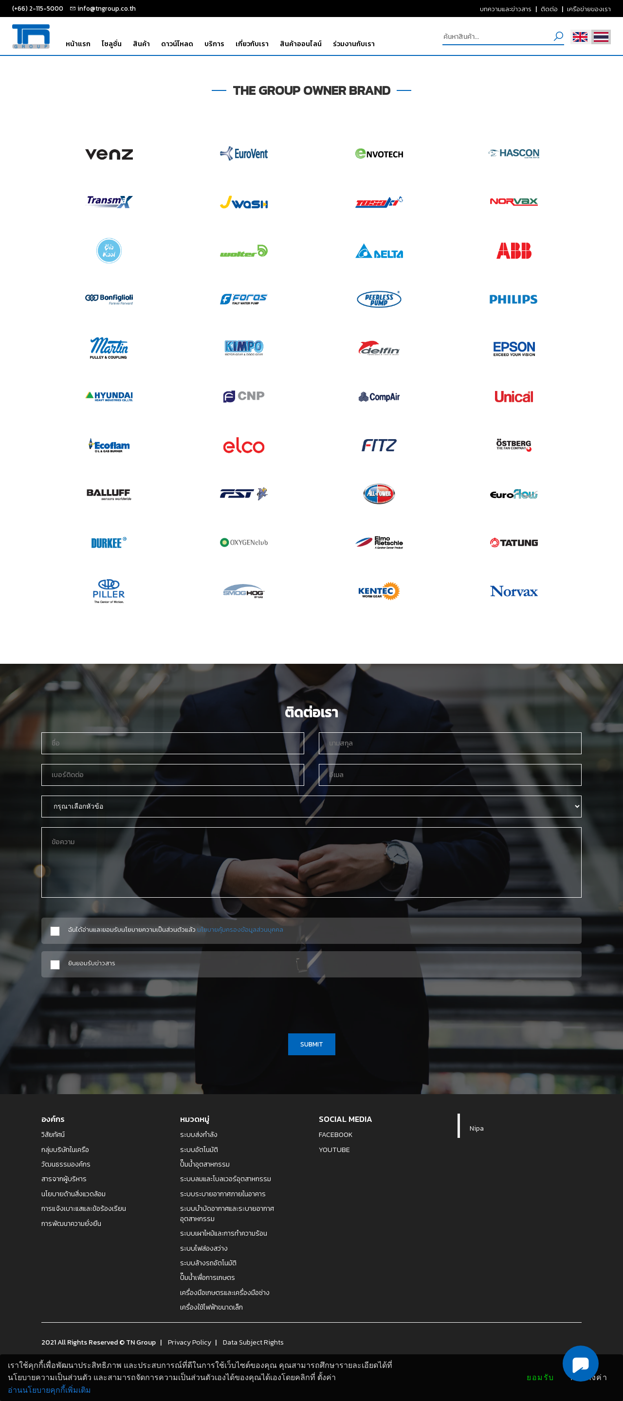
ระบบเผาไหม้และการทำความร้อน (223, 1233)
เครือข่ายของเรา (589, 9)
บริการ (214, 43)
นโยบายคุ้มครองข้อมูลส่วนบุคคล (240, 929)
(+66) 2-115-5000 (37, 8)
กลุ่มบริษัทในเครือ (65, 1149)
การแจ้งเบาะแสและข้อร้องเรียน (83, 1208)
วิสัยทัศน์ (53, 1134)
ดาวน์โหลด (177, 43)
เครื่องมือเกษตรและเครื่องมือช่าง (225, 1292)
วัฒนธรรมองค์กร (66, 1164)
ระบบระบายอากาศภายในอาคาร (223, 1194)
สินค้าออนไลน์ (301, 43)
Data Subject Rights (253, 1342)
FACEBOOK (336, 1134)
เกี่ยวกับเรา (252, 43)
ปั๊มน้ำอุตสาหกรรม (205, 1164)
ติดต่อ (549, 9)
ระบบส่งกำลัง (199, 1134)
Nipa (477, 1128)
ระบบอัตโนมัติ (199, 1149)
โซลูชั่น (112, 43)
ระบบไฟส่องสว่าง (204, 1248)
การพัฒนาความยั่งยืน (71, 1223)
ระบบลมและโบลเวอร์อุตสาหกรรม (225, 1179)
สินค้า (141, 43)
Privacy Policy (189, 1342)
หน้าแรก (78, 43)
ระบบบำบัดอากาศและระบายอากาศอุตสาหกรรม (227, 1214)
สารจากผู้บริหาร (64, 1179)
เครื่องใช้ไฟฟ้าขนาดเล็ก (211, 1307)
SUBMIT (311, 1044)
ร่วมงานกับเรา (354, 43)
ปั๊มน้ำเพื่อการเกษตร (207, 1277)
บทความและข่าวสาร (505, 9)
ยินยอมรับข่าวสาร (91, 963)
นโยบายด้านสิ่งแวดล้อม (73, 1194)
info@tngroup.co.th (106, 8)
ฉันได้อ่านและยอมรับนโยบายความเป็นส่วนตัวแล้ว (175, 929)
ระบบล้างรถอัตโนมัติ (208, 1263)
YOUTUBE (334, 1149)
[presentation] (311, 1004)
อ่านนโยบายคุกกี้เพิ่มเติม (49, 1390)
